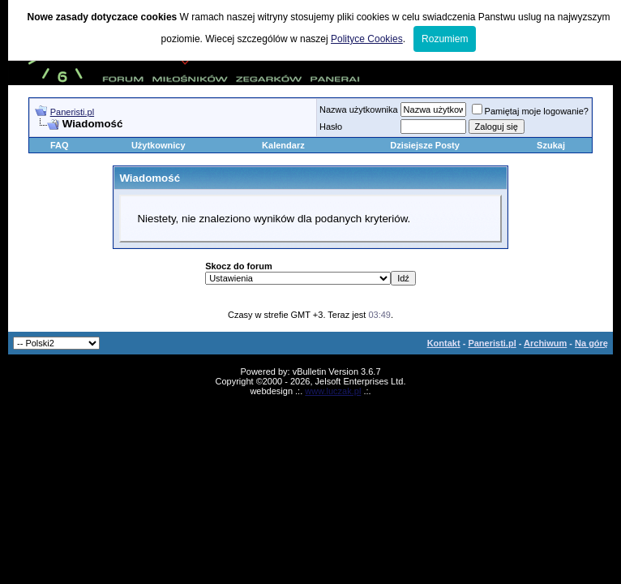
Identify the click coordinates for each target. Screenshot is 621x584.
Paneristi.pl (72, 112)
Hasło (330, 126)
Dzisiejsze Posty (425, 145)
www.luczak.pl (333, 391)
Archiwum (545, 343)
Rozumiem (445, 39)
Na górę (591, 343)
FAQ (59, 145)
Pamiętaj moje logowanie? (530, 111)
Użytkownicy (158, 145)
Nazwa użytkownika (358, 109)
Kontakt (443, 343)
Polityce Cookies (367, 39)
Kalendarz (283, 145)
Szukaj (551, 145)
